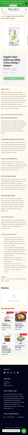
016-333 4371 (11, 417)
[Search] (24, 12)
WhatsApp (21, 417)
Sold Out (14, 78)
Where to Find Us (8, 385)
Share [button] (6, 82)
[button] (2, 9)
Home (3, 16)
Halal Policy (7, 382)
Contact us (6, 383)
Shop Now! (13, 5)
